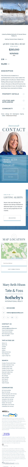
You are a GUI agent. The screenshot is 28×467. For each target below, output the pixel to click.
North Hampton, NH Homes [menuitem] (9, 394)
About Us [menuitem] (4, 343)
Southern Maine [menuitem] (6, 374)
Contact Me (10, 171)
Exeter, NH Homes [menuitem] (6, 402)
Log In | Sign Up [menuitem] (6, 355)
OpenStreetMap (18, 258)
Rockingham (16, 114)
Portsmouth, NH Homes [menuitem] (8, 395)
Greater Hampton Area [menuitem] (8, 365)
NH (11, 114)
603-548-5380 (10, 165)
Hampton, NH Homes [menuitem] (7, 399)
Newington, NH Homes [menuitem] (8, 404)
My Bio (10, 177)
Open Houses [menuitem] (5, 382)
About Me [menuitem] (4, 345)
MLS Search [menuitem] (5, 379)
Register (12, 218)
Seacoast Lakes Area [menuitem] (7, 372)
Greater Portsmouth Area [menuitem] (8, 363)
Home (2, 114)
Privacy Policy (5, 445)
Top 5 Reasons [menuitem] (5, 353)
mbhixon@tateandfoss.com (12, 312)
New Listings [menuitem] (5, 377)
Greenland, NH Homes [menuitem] (8, 406)
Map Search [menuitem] (5, 381)
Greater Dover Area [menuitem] (7, 368)
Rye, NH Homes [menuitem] (6, 392)
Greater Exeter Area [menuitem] (7, 366)
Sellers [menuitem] (3, 350)
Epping (22, 114)
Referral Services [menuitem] (6, 352)
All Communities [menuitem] (6, 390)
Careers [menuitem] (4, 346)
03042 (3, 115)
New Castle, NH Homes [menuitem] (8, 397)
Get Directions (14, 269)
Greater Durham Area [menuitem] (7, 370)
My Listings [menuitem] (5, 375)
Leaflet (12, 258)
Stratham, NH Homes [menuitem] (7, 401)
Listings (7, 114)
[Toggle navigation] (24, 5)
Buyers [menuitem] (4, 348)
